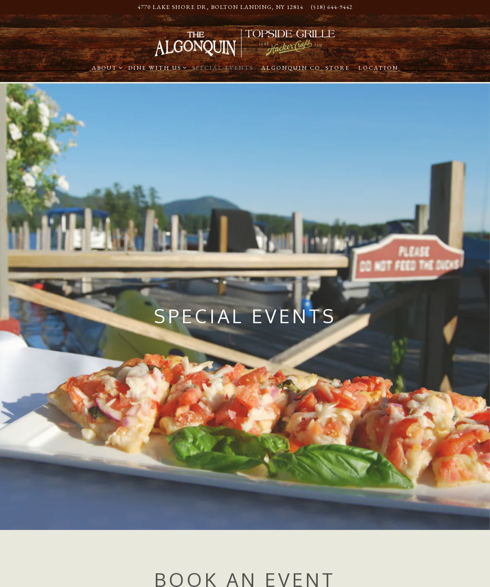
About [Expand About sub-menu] (105, 67)
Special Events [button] (222, 68)
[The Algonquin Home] (245, 42)
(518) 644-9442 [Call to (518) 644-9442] (332, 7)
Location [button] (378, 68)
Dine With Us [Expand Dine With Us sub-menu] (156, 67)
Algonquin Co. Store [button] (305, 68)
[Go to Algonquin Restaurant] (220, 7)
